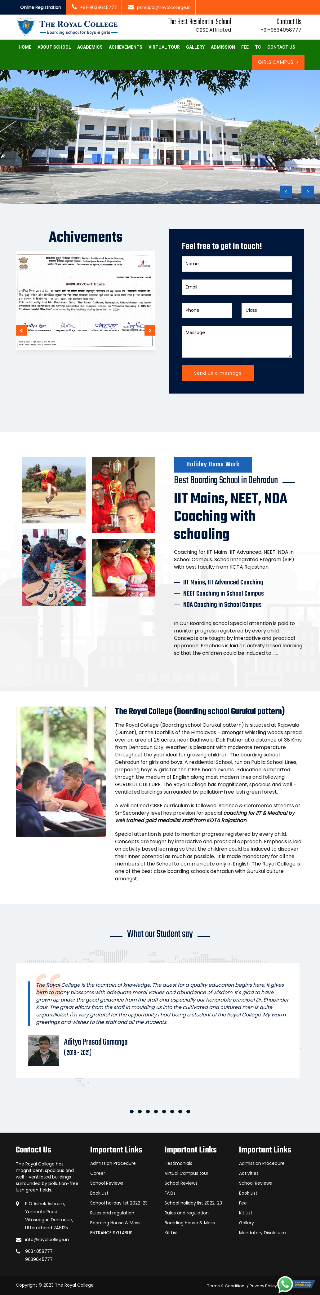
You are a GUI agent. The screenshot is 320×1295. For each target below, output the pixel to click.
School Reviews (106, 1183)
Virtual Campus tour (186, 1173)
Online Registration (40, 7)
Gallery (195, 47)
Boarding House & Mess (115, 1223)
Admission (223, 47)
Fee (245, 47)
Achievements (125, 47)
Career (97, 1173)
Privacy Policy (263, 1286)
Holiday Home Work (212, 464)
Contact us (281, 47)
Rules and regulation (112, 1213)
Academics (90, 47)
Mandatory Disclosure (262, 1233)
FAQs (170, 1193)
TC (258, 47)
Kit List (171, 1233)
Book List (99, 1193)
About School (54, 47)
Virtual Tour (164, 47)
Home (25, 47)
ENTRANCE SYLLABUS (111, 1233)
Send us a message (218, 373)
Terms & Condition (225, 1286)
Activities (249, 1173)
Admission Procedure (113, 1163)
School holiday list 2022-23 (119, 1203)
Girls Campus (278, 62)
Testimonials (178, 1163)
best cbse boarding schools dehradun (187, 871)
